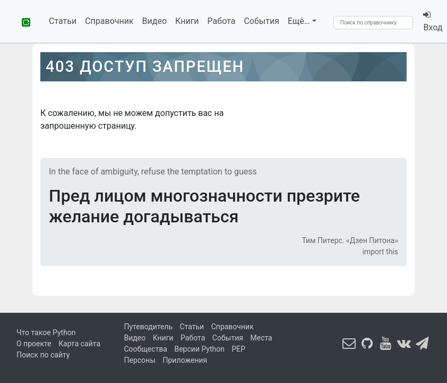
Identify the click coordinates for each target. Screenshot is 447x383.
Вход (432, 21)
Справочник (109, 21)
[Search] (373, 22)
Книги (187, 21)
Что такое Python (46, 332)
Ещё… (299, 21)
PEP (239, 349)
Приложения (185, 360)
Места (261, 338)
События (261, 21)
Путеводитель (148, 326)
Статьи (62, 21)
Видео (154, 21)
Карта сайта (79, 343)
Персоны (140, 360)
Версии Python (199, 349)
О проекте (33, 343)
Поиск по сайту (43, 355)
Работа (222, 21)
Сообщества (145, 349)
